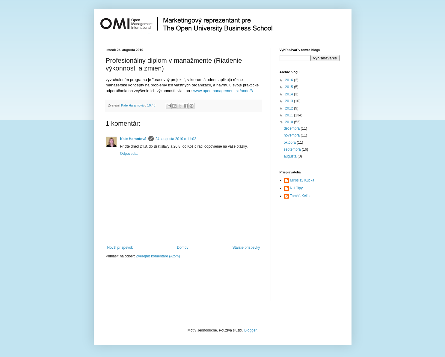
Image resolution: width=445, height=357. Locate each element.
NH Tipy (296, 188)
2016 (289, 80)
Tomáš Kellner (301, 196)
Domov (182, 247)
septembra (293, 149)
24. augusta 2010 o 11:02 (176, 139)
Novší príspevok (120, 247)
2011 (289, 115)
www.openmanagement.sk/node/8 (223, 90)
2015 (289, 87)
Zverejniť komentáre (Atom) (158, 256)
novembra (292, 135)
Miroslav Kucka (302, 180)
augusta (291, 156)
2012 (289, 108)
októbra (290, 142)
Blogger (250, 330)
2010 (289, 122)
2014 (289, 94)
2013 (289, 101)
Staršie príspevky (246, 247)
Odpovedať (129, 154)
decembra (292, 128)
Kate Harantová (133, 139)
